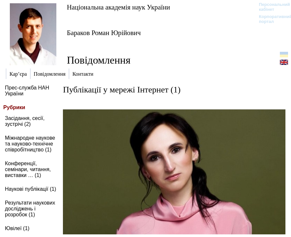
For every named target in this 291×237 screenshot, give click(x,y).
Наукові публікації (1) (30, 189)
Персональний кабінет (271, 7)
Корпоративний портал (271, 19)
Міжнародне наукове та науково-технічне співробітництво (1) (30, 143)
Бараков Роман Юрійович (104, 32)
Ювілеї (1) (17, 228)
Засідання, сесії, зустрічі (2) (25, 121)
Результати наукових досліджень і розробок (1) (30, 208)
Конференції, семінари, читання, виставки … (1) (28, 169)
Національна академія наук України (118, 7)
